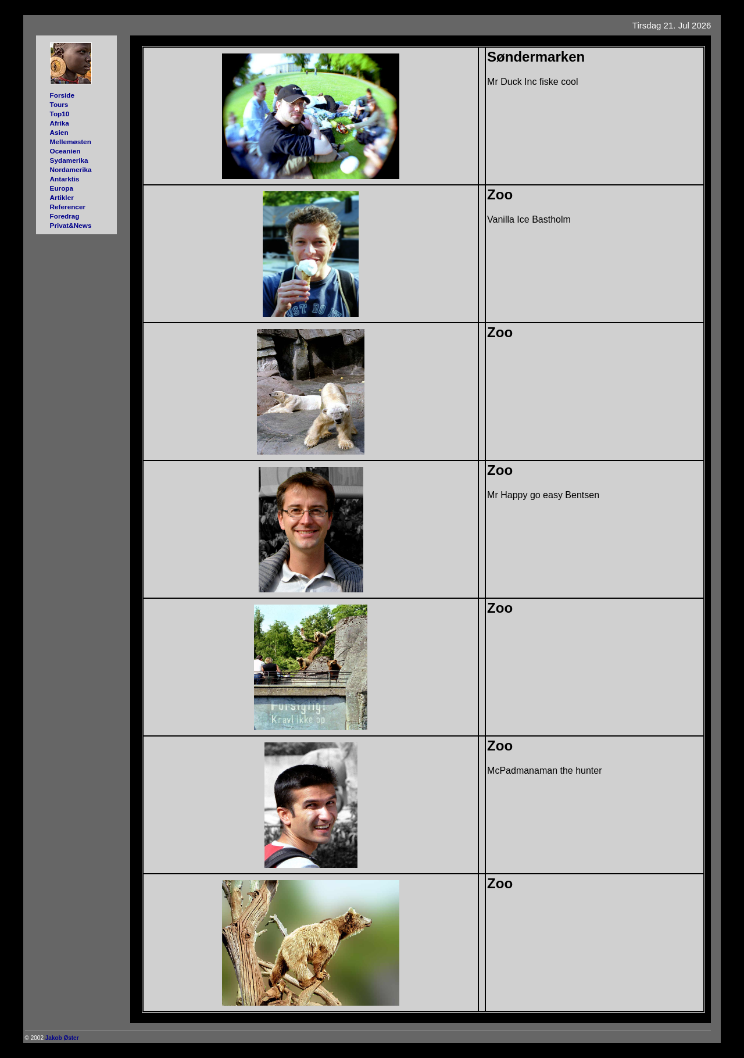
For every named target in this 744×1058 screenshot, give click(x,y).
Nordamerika (71, 169)
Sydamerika (69, 160)
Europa (62, 188)
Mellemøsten (70, 141)
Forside (62, 95)
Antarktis (65, 179)
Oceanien (65, 151)
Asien (59, 132)
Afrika (59, 123)
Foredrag (65, 216)
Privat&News (71, 225)
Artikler (62, 197)
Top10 (60, 113)
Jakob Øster (62, 1038)
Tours (59, 104)
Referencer (67, 206)
